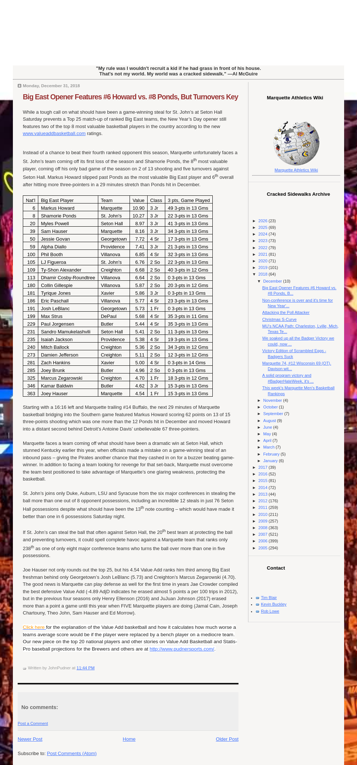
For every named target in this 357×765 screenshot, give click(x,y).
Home (129, 739)
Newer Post (30, 739)
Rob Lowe (270, 611)
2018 (263, 274)
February (271, 454)
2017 (263, 467)
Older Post (227, 739)
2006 (263, 541)
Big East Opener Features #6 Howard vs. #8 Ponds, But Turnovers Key (130, 97)
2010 (263, 514)
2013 (263, 494)
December (273, 281)
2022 (263, 247)
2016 (263, 474)
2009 (263, 521)
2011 (263, 507)
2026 (263, 221)
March (269, 447)
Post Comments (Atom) (72, 753)
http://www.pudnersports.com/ (182, 649)
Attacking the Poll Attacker (286, 312)
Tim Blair (269, 597)
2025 (263, 227)
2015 (263, 480)
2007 (263, 534)
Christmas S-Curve (279, 319)
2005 (263, 548)
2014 (263, 487)
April (267, 440)
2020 (263, 261)
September (273, 413)
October (271, 407)
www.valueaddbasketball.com (54, 133)
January (271, 460)
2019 (263, 267)
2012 (263, 501)
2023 (263, 240)
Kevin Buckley (273, 604)
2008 (263, 527)
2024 (263, 234)
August (270, 420)
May (267, 434)
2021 (263, 254)
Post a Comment (33, 723)
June (268, 427)
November (273, 400)
